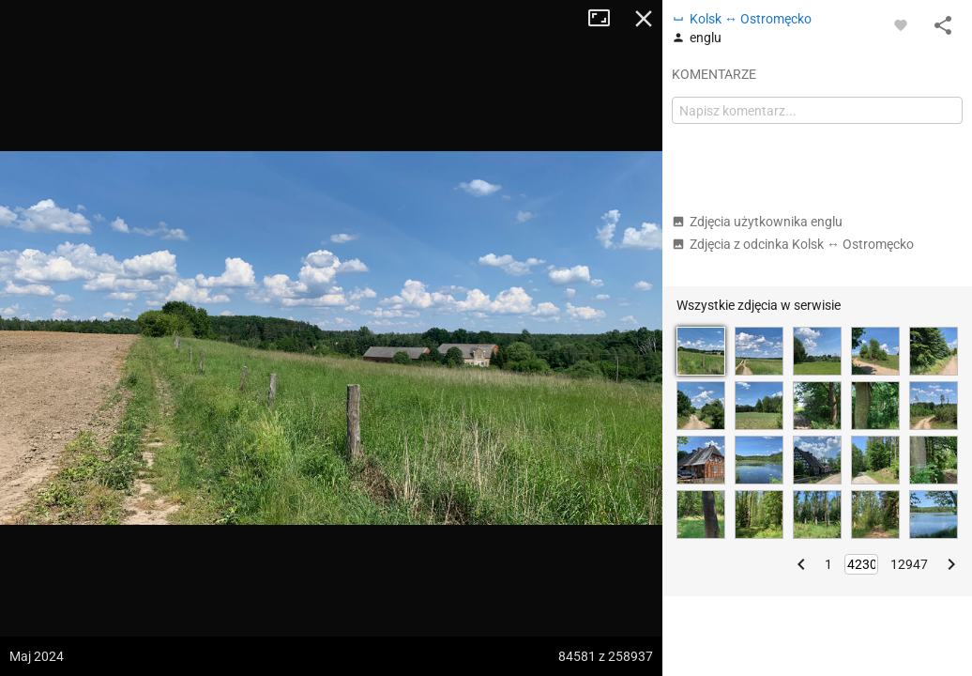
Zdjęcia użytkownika (757, 221)
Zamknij (643, 19)
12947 (909, 564)
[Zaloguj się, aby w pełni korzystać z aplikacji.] (901, 24)
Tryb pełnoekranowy (606, 19)
